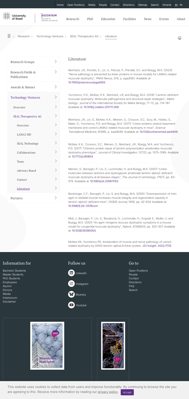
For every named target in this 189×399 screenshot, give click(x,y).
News (147, 19)
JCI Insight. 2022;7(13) (156, 245)
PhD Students (11, 278)
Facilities (129, 19)
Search (155, 4)
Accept (127, 392)
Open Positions (76, 4)
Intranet (167, 4)
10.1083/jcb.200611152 (104, 181)
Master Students (13, 274)
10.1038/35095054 (84, 230)
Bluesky (81, 294)
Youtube (81, 305)
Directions (128, 4)
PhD (90, 19)
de (181, 4)
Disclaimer (9, 301)
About (181, 19)
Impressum (10, 297)
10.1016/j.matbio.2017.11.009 (101, 107)
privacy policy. (108, 392)
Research (72, 19)
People (103, 4)
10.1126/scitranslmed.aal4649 (159, 131)
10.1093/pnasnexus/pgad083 (86, 82)
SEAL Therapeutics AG (84, 36)
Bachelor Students (14, 270)
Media (91, 4)
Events (164, 19)
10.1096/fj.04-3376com (83, 206)
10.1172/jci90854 (82, 156)
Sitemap (142, 4)
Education (108, 19)
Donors (7, 290)
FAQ (131, 286)
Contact (115, 4)
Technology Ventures (49, 36)
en (176, 5)
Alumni (7, 286)
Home (60, 4)
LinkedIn (81, 273)
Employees (10, 282)
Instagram (82, 284)
